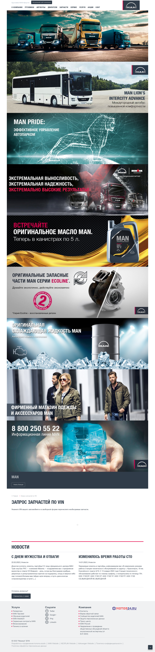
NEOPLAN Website (68, 643)
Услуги (82, 7)
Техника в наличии (20, 626)
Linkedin (53, 622)
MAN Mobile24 (18, 619)
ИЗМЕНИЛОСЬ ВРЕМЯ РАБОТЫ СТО (105, 556)
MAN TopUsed (18, 614)
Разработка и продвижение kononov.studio (29, 643)
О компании (17, 7)
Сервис (74, 7)
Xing (51, 618)
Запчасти (63, 7)
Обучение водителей (21, 616)
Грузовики (29, 7)
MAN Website (53, 643)
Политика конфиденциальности (109, 643)
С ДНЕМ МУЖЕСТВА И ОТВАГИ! (35, 556)
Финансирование (20, 624)
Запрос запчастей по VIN (29, 496)
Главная (15, 496)
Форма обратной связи (89, 614)
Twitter (52, 611)
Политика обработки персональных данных (29, 646)
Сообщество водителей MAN (91, 616)
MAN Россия (85, 624)
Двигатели (52, 7)
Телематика (17, 611)
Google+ (53, 615)
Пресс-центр (85, 621)
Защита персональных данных (92, 619)
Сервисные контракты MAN (24, 621)
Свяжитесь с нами (21, 596)
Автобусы (41, 7)
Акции (90, 7)
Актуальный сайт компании (42, 2)
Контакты (84, 611)
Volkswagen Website (86, 643)
